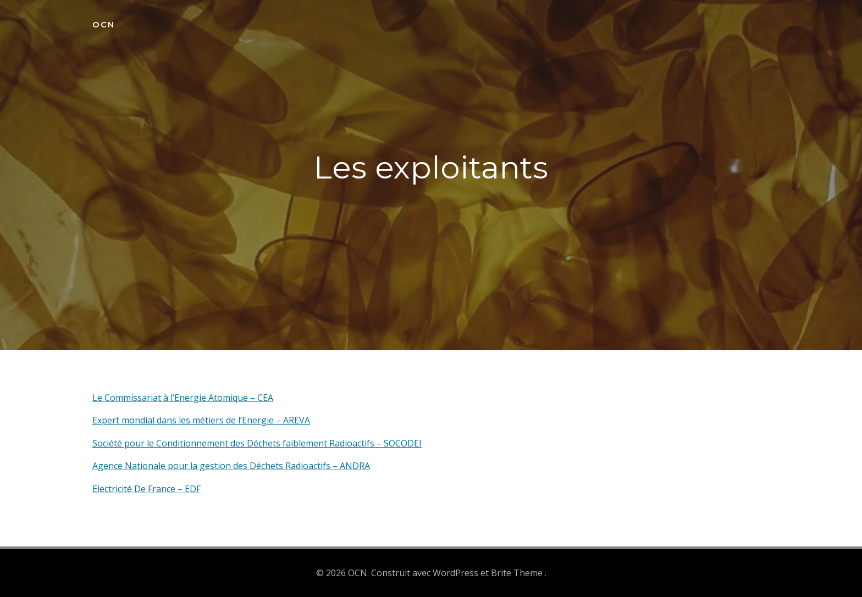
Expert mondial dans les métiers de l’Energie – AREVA (201, 420)
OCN (103, 24)
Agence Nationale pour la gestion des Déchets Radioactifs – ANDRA (231, 466)
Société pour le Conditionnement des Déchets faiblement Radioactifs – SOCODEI (257, 443)
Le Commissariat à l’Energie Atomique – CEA (182, 398)
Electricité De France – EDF (146, 489)
